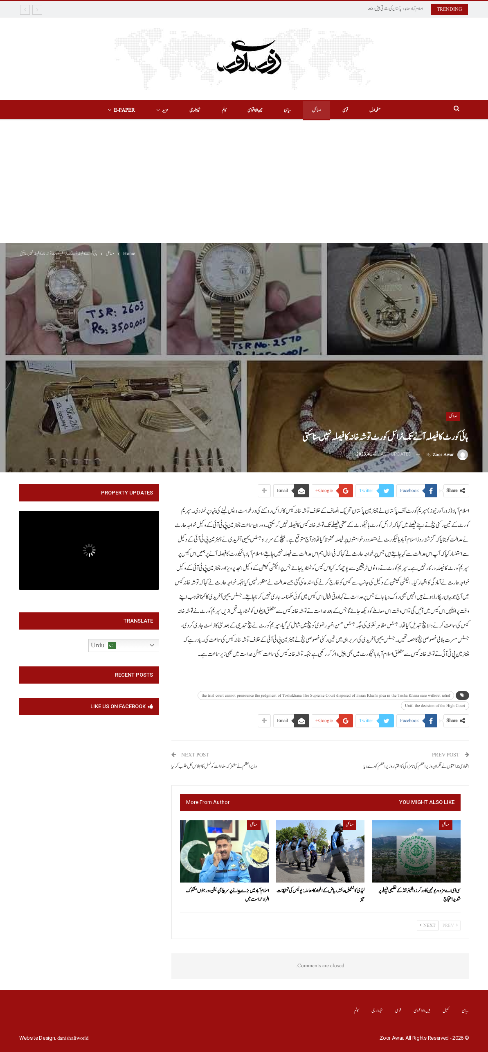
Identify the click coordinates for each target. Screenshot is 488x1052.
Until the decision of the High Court (435, 706)
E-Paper (119, 110)
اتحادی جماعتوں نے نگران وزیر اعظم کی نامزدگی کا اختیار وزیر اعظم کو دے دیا (416, 766)
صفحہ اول (379, 110)
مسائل (319, 110)
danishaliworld (73, 1038)
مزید (161, 110)
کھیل (446, 1011)
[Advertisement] (244, 181)
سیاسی (288, 110)
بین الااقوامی (255, 110)
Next (428, 925)
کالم (222, 110)
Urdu (103, 645)
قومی (349, 110)
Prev (450, 925)
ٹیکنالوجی (192, 110)
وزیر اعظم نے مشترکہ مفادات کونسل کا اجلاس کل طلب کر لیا (214, 766)
